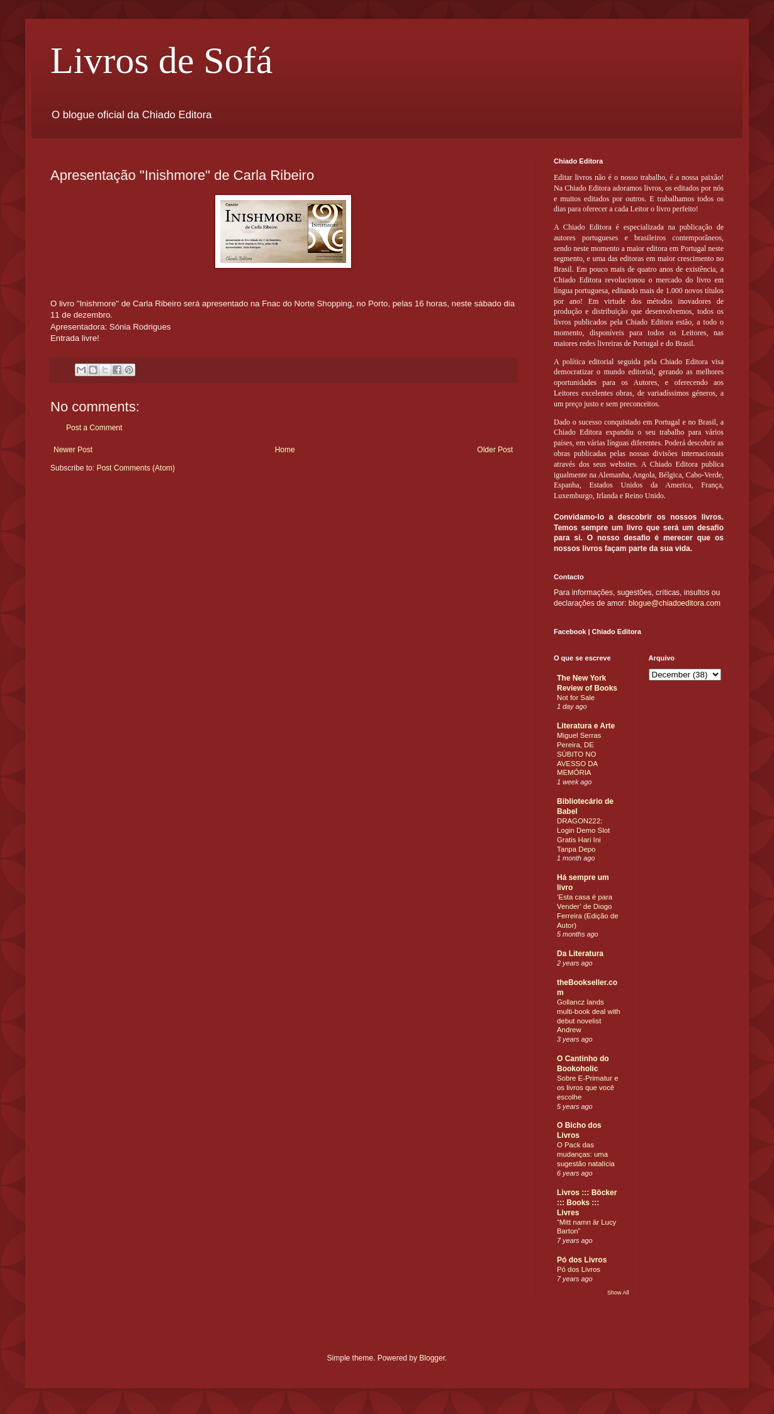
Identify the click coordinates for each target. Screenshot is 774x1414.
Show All (618, 1292)
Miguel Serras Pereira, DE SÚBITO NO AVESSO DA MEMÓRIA (579, 754)
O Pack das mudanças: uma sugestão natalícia (586, 1154)
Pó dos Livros (582, 1259)
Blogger (432, 1358)
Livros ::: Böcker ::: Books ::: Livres (587, 1202)
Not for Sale (576, 697)
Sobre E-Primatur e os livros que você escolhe (588, 1087)
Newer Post (73, 449)
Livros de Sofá (161, 60)
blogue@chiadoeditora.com (675, 603)
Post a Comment (94, 427)
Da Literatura (580, 953)
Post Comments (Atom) (135, 468)
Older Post (495, 449)
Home (285, 449)
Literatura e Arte (586, 725)
